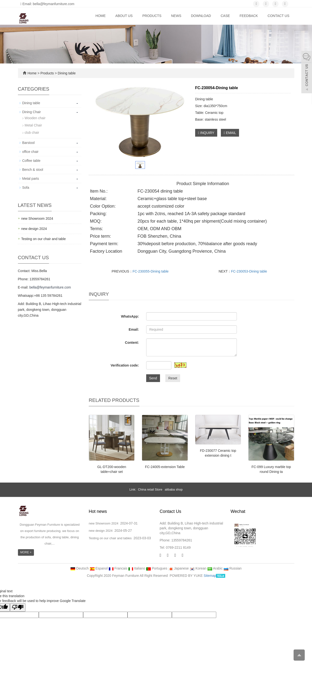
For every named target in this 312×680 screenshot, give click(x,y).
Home (101, 16)
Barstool (28, 143)
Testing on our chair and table (43, 239)
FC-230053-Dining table (249, 271)
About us (124, 16)
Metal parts (30, 178)
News (176, 16)
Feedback (249, 16)
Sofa (25, 187)
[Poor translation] (17, 607)
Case (225, 16)
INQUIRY (206, 133)
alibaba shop (174, 489)
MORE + (26, 552)
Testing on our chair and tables (110, 538)
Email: (134, 329)
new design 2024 (34, 229)
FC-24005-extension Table (165, 467)
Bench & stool (32, 170)
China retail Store (150, 489)
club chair (32, 132)
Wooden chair (35, 118)
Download (201, 16)
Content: (132, 342)
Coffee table (31, 161)
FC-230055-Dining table (151, 271)
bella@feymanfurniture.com (50, 287)
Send (153, 378)
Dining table (66, 73)
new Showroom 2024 (37, 218)
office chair (30, 152)
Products (151, 16)
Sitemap (210, 576)
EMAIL (230, 133)
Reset (172, 378)
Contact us (278, 16)
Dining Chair (31, 112)
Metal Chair (33, 125)
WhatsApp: (130, 316)
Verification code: (125, 365)
